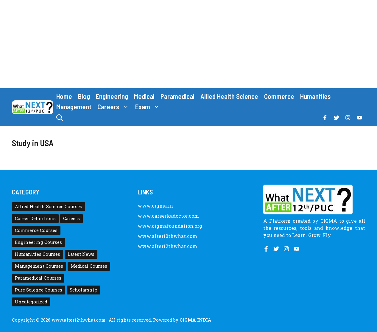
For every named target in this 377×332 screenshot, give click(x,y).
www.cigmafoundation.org (170, 226)
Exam (149, 107)
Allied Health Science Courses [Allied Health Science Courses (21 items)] (48, 206)
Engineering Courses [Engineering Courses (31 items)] (38, 242)
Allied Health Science (229, 96)
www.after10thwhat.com (167, 236)
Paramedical (177, 96)
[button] (59, 118)
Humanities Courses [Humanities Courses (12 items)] (37, 254)
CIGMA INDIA (195, 320)
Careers (114, 107)
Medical (144, 96)
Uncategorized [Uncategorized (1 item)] (31, 302)
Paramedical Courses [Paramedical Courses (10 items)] (38, 278)
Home (64, 96)
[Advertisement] (188, 44)
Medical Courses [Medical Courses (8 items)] (89, 266)
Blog (84, 96)
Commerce (279, 96)
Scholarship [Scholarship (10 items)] (83, 290)
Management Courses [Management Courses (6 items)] (39, 266)
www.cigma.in (155, 205)
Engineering (112, 96)
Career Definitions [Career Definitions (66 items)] (35, 218)
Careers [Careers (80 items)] (71, 218)
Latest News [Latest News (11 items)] (81, 254)
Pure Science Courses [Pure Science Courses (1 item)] (38, 290)
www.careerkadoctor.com (168, 216)
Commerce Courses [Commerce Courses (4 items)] (36, 230)
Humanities (315, 96)
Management (73, 106)
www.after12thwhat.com (167, 246)
